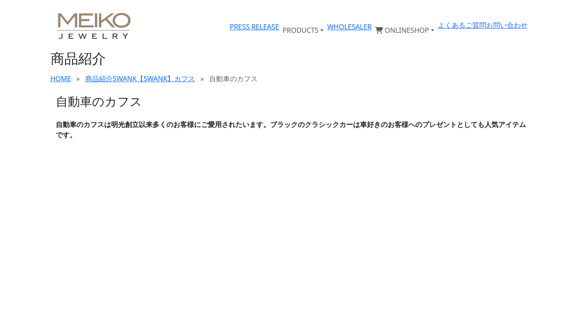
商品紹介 (99, 78)
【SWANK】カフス (166, 78)
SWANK (125, 78)
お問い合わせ (507, 25)
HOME (61, 78)
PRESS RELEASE (254, 27)
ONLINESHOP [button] (402, 30)
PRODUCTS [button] (301, 30)
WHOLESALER (349, 27)
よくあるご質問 (462, 25)
